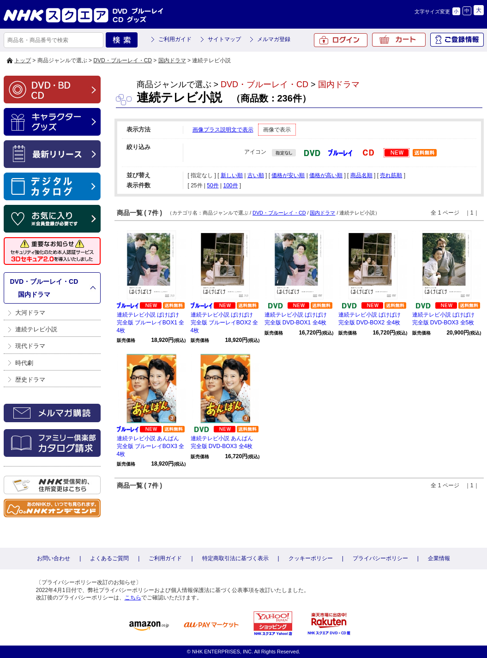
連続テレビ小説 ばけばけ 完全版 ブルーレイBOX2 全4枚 (225, 322)
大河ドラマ (30, 312)
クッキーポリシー (311, 558)
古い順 (255, 175)
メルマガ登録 (273, 39)
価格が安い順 (288, 175)
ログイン (340, 40)
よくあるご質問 (109, 558)
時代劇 (24, 362)
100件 (230, 185)
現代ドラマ (30, 345)
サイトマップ (224, 39)
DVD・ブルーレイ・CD (122, 60)
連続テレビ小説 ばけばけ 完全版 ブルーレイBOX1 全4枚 (151, 322)
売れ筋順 (391, 175)
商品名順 (361, 175)
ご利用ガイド (175, 39)
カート (399, 39)
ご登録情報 (457, 39)
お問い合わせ (53, 558)
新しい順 (232, 175)
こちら (133, 597)
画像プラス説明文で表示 (222, 129)
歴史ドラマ (30, 379)
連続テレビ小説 (36, 329)
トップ (22, 60)
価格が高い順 (326, 175)
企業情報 (439, 558)
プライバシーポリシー (380, 558)
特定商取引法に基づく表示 (235, 558)
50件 (212, 185)
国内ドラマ (172, 60)
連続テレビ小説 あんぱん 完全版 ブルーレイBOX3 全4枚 (151, 446)
